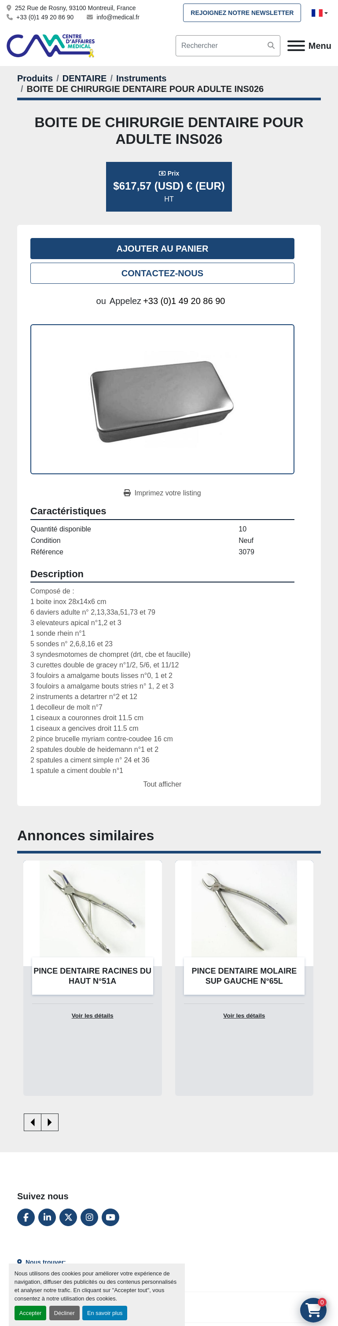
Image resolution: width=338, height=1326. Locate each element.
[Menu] (296, 45)
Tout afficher (162, 784)
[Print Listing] (162, 493)
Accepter (30, 1313)
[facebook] (26, 1217)
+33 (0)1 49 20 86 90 (44, 17)
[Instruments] (141, 78)
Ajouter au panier (163, 248)
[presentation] (32, 1122)
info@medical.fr (117, 17)
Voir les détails (93, 1015)
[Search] (228, 45)
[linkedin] (47, 1217)
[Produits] (35, 78)
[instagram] (89, 1217)
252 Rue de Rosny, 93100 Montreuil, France (75, 7)
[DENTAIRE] (84, 78)
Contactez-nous (162, 273)
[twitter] (68, 1217)
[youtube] (110, 1217)
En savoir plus (104, 1313)
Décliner (64, 1313)
